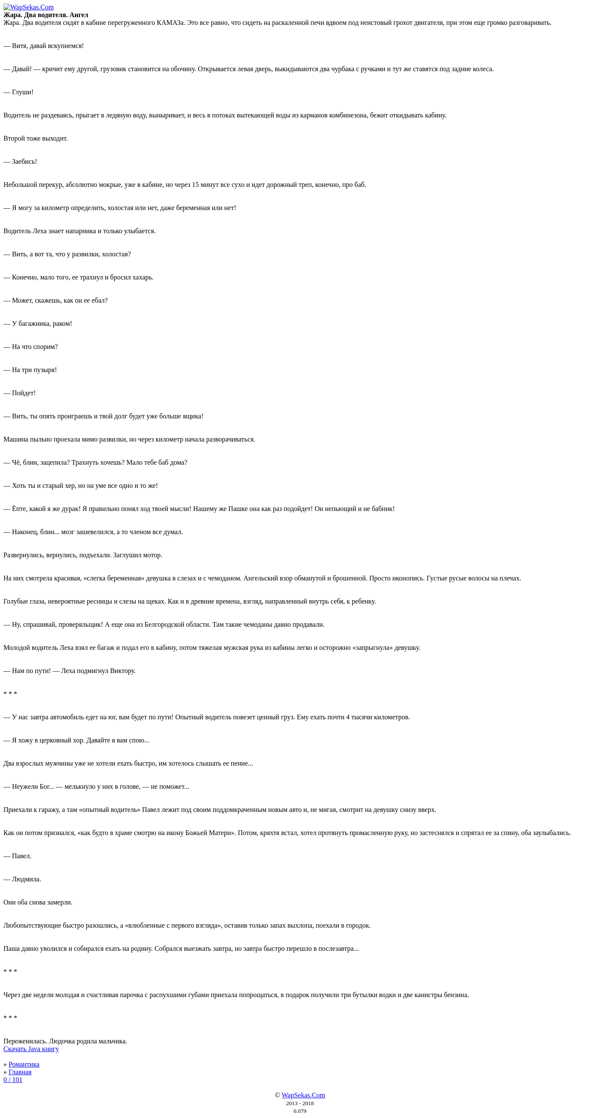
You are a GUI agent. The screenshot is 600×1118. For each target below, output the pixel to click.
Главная (20, 1072)
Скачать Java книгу (31, 1048)
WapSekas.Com (303, 1095)
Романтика (24, 1064)
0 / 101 (12, 1079)
